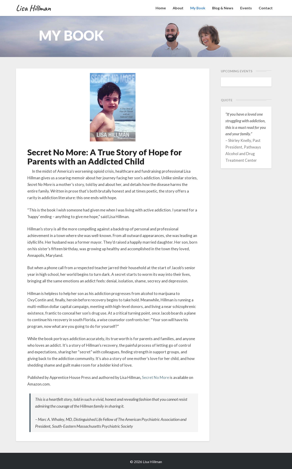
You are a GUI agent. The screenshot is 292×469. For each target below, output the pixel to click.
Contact (266, 8)
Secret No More (155, 377)
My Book (197, 8)
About (177, 8)
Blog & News (222, 8)
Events (246, 8)
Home (160, 8)
